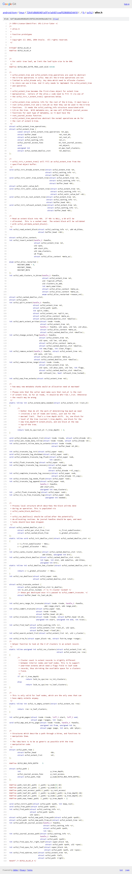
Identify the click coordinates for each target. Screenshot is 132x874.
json (127, 870)
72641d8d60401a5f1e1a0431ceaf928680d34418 (52, 12)
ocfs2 (90, 12)
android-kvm (10, 12)
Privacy (23, 870)
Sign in (126, 4)
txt (121, 870)
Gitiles (15, 870)
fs (83, 12)
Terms (29, 870)
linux (21, 12)
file (56, 19)
